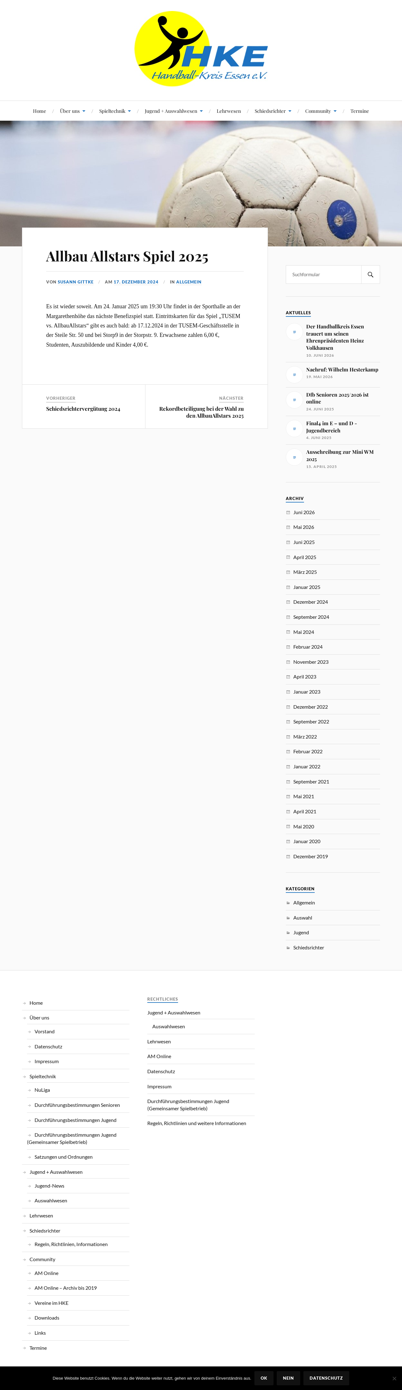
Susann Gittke (76, 281)
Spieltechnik (112, 110)
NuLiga (42, 1090)
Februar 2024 (308, 647)
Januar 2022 (306, 766)
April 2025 (304, 557)
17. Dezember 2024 (136, 281)
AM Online (46, 1273)
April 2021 (304, 811)
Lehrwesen (229, 110)
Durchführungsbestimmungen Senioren (77, 1105)
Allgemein (189, 281)
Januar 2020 (306, 841)
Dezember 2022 (310, 707)
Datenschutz (48, 1046)
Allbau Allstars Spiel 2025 (127, 255)
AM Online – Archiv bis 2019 (66, 1288)
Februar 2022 (308, 751)
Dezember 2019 (310, 856)
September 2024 (311, 617)
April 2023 (304, 676)
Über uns (70, 110)
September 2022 (311, 721)
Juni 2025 (304, 542)
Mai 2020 (303, 826)
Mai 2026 (303, 527)
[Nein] (394, 1378)
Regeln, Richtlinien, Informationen (71, 1244)
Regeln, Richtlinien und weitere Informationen (196, 1123)
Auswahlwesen (51, 1200)
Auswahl (302, 917)
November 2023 (311, 662)
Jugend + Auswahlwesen (171, 110)
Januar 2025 (306, 587)
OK (264, 1378)
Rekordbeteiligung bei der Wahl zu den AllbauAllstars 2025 (201, 412)
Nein (288, 1378)
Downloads (47, 1318)
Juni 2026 (304, 512)
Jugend (301, 932)
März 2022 (305, 736)
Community (318, 110)
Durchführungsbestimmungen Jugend (76, 1120)
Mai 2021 (303, 796)
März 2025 (305, 572)
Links (40, 1333)
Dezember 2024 (310, 602)
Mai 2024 (303, 632)
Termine (359, 110)
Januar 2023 (306, 692)
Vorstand (45, 1031)
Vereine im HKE (51, 1303)
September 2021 (311, 781)
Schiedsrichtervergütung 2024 (83, 408)
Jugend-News (49, 1186)
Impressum (47, 1061)
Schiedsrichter (270, 110)
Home (39, 110)
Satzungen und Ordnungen (64, 1157)
